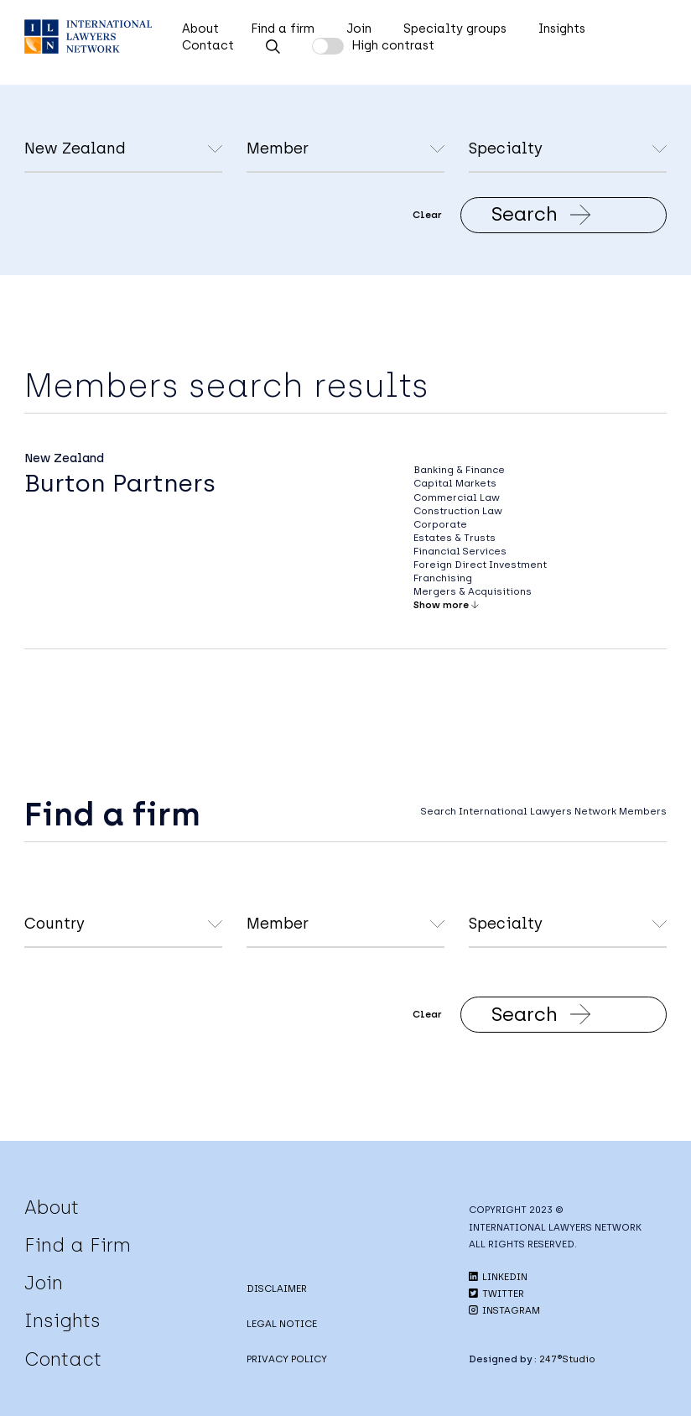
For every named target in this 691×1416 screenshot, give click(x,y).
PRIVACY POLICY (287, 1359)
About (200, 28)
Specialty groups (455, 28)
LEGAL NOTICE (282, 1324)
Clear (427, 215)
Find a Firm (77, 1245)
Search (541, 214)
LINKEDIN (498, 1277)
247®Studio (567, 1359)
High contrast (392, 45)
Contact (208, 45)
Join (358, 28)
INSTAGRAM (504, 1310)
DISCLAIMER (277, 1288)
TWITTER (496, 1293)
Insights (561, 28)
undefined (345, 150)
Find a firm (282, 28)
